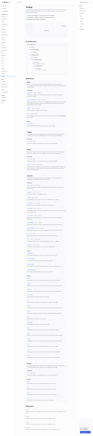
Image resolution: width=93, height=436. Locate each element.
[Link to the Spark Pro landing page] (85, 432)
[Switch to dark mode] (90, 2)
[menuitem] (7, 6)
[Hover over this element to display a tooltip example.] (47, 30)
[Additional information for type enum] (34, 164)
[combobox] (21, 2)
